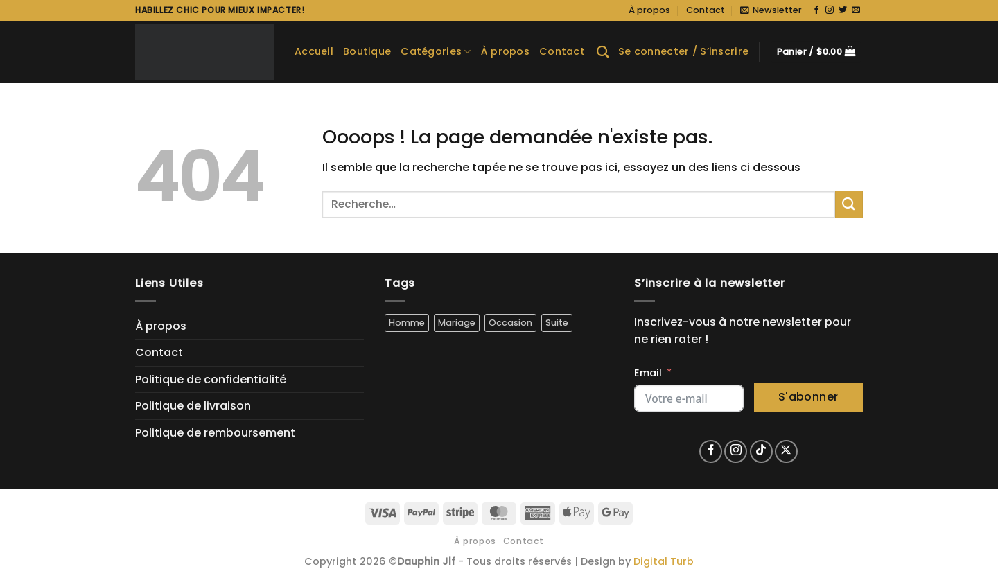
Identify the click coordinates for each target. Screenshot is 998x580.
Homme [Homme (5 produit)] (407, 322)
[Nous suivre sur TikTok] (761, 451)
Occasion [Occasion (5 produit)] (510, 322)
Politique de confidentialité (210, 379)
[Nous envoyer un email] (856, 10)
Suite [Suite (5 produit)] (556, 322)
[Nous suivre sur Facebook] (816, 10)
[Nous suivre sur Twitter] (843, 10)
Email (648, 373)
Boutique (367, 51)
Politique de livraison (193, 406)
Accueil (314, 51)
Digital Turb (663, 561)
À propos (649, 10)
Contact (705, 10)
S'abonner (808, 397)
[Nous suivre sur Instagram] (829, 10)
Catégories (436, 51)
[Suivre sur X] (786, 451)
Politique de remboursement (215, 433)
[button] (771, 10)
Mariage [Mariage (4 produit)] (456, 322)
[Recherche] (603, 52)
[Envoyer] (849, 204)
